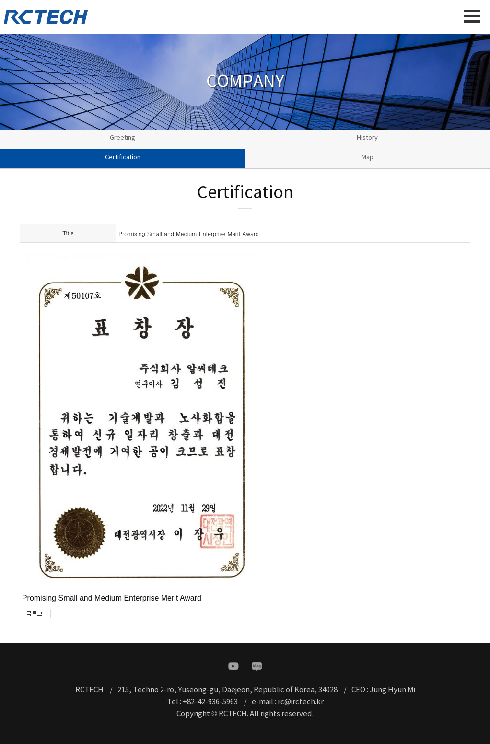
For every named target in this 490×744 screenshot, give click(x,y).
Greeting (122, 138)
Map (367, 157)
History (367, 138)
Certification (122, 157)
